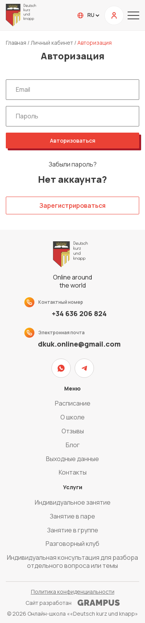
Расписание (72, 403)
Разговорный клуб (72, 543)
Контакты (73, 472)
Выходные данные (72, 459)
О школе (72, 417)
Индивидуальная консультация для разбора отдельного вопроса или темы (72, 561)
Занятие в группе (72, 530)
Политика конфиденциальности (72, 591)
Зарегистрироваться (72, 205)
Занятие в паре (72, 516)
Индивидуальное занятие (73, 502)
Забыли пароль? (73, 164)
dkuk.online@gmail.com (79, 344)
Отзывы (72, 431)
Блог (73, 445)
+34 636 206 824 (79, 313)
